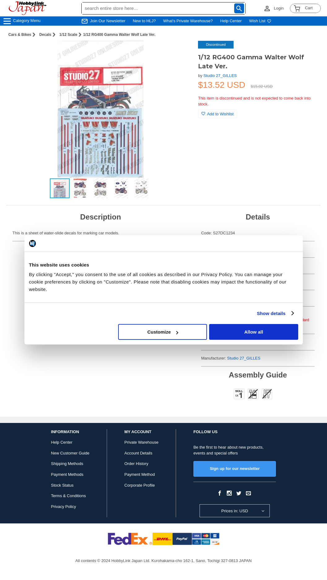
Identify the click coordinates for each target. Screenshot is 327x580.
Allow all (253, 332)
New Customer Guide (70, 453)
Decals (45, 34)
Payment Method (139, 474)
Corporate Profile (139, 485)
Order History (136, 463)
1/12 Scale (68, 34)
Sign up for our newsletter (235, 468)
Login (279, 8)
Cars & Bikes (19, 34)
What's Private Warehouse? (188, 21)
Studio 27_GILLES (220, 75)
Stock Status (62, 485)
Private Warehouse (141, 442)
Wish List (260, 21)
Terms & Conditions (68, 495)
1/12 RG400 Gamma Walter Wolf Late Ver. (119, 34)
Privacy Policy (63, 506)
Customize (162, 332)
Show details (271, 313)
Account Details (138, 453)
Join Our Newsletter (107, 21)
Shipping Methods (67, 463)
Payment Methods (67, 474)
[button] (181, 52)
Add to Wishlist (217, 114)
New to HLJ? (144, 21)
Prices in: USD (234, 511)
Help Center (231, 21)
